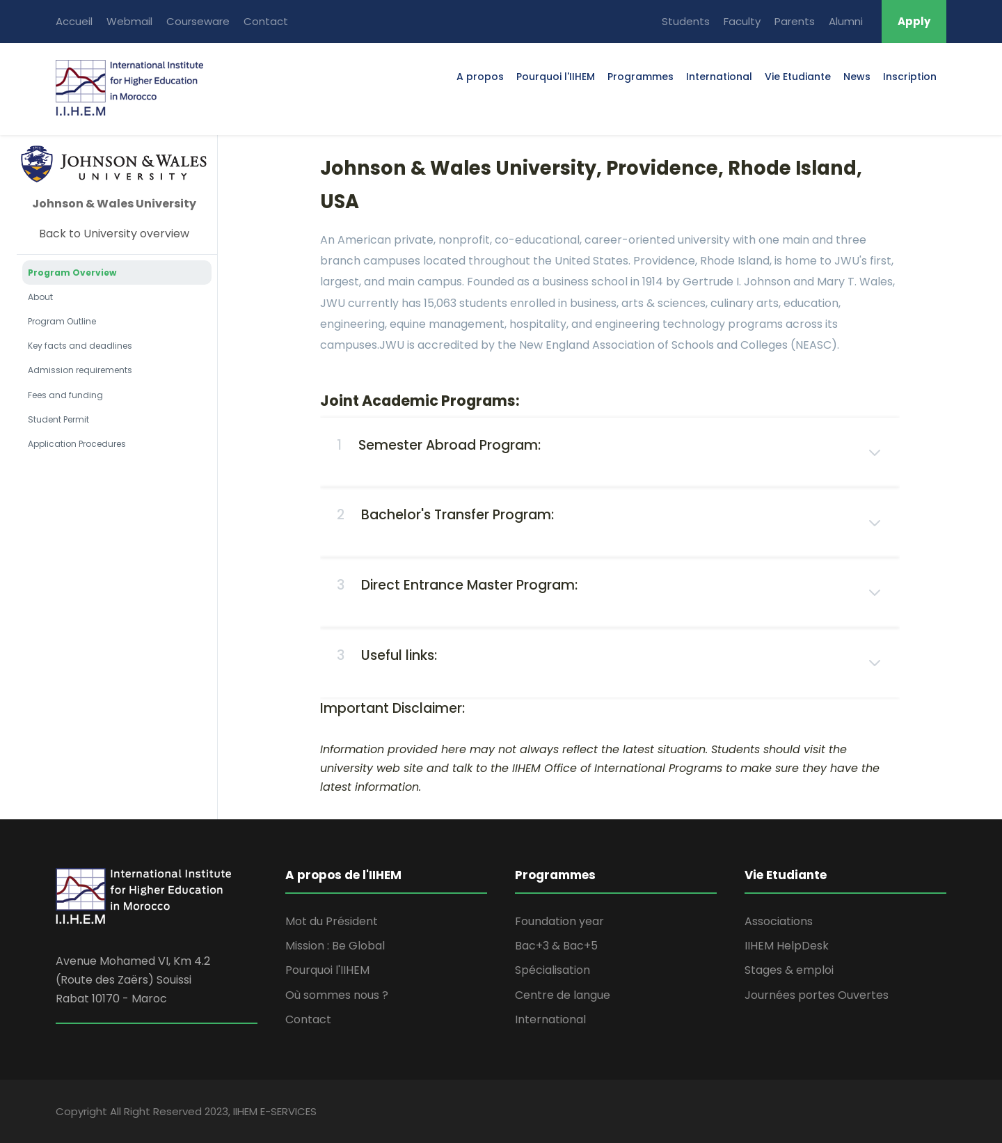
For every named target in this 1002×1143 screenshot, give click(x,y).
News (856, 77)
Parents (794, 21)
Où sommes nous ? (336, 995)
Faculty (742, 21)
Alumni (846, 21)
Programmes (640, 77)
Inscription (910, 77)
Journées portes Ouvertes (817, 995)
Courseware (198, 21)
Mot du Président (331, 921)
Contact (266, 21)
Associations (779, 921)
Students (686, 21)
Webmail (129, 21)
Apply (914, 21)
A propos (480, 77)
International (719, 77)
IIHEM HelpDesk (787, 946)
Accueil (74, 21)
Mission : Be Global (335, 946)
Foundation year (559, 921)
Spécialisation (552, 970)
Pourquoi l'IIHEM (555, 77)
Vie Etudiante (798, 77)
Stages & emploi (789, 970)
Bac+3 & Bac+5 (556, 946)
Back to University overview (114, 234)
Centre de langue (562, 995)
